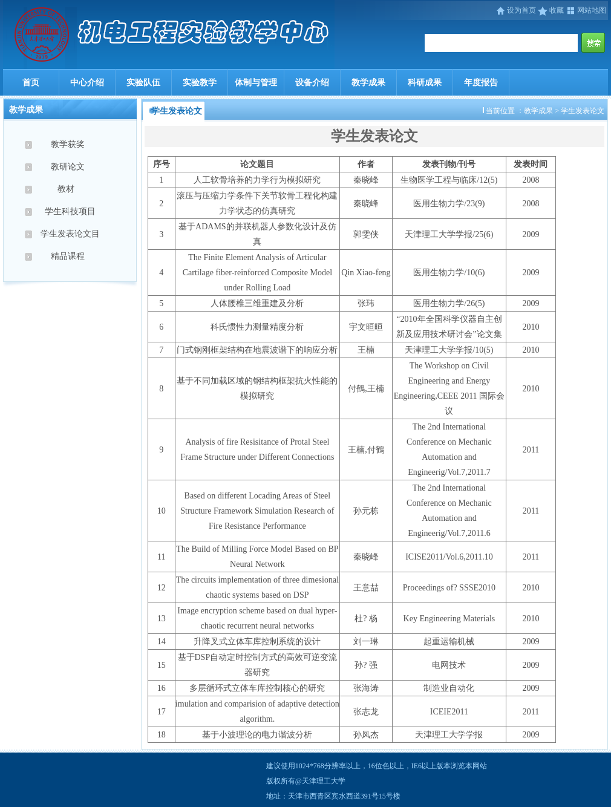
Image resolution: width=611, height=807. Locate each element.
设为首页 (516, 10)
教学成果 (368, 82)
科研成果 (425, 82)
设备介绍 (312, 82)
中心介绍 (87, 82)
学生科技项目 (70, 211)
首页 (30, 82)
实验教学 (200, 82)
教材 (70, 189)
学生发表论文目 (70, 233)
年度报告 (481, 82)
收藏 (551, 10)
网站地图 (586, 10)
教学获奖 (70, 144)
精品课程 (70, 256)
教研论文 (70, 166)
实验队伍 (143, 82)
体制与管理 (256, 82)
